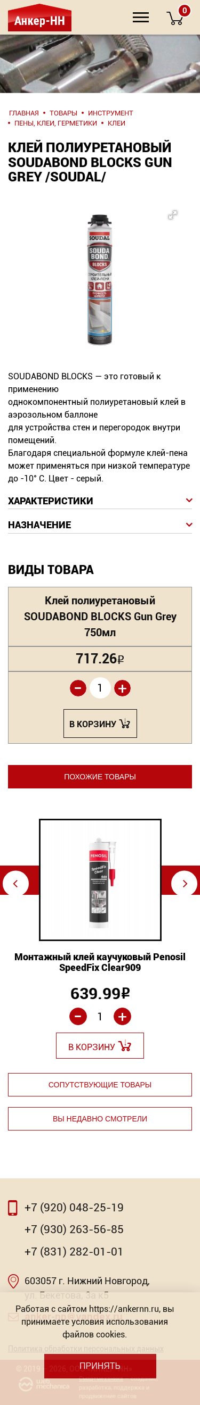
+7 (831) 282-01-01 (74, 1251)
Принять (100, 1365)
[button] (97, 258)
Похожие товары (100, 776)
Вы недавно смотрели (100, 1119)
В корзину (92, 724)
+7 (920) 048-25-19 (74, 1207)
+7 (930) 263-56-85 (74, 1229)
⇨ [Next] (185, 883)
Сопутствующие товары (100, 1084)
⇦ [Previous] (15, 883)
